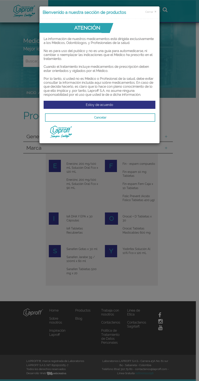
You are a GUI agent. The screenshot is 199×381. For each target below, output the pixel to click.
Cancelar (100, 117)
